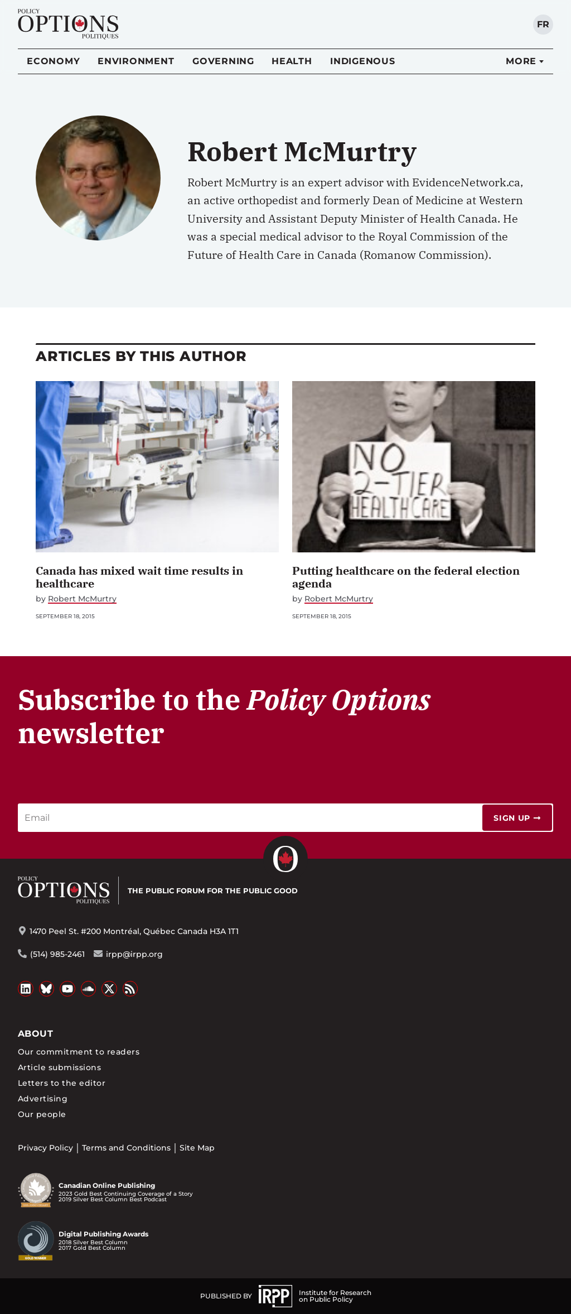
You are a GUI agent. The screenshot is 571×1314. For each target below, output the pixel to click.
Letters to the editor (61, 1083)
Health (292, 61)
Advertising (42, 1099)
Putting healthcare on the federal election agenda (406, 577)
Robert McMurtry (82, 599)
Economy (53, 61)
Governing (223, 61)
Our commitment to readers (78, 1052)
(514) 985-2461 (57, 954)
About (35, 1033)
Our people (42, 1114)
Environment (136, 61)
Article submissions (59, 1067)
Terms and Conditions (126, 1147)
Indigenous (362, 61)
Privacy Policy (45, 1147)
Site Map (197, 1147)
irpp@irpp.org (134, 954)
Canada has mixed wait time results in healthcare (139, 577)
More (521, 61)
